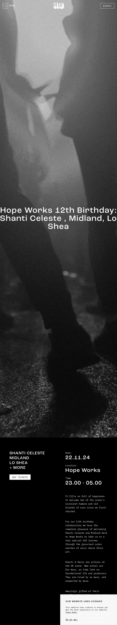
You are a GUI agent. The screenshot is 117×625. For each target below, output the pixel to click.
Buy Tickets (20, 477)
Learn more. (72, 612)
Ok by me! (72, 619)
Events (107, 6)
